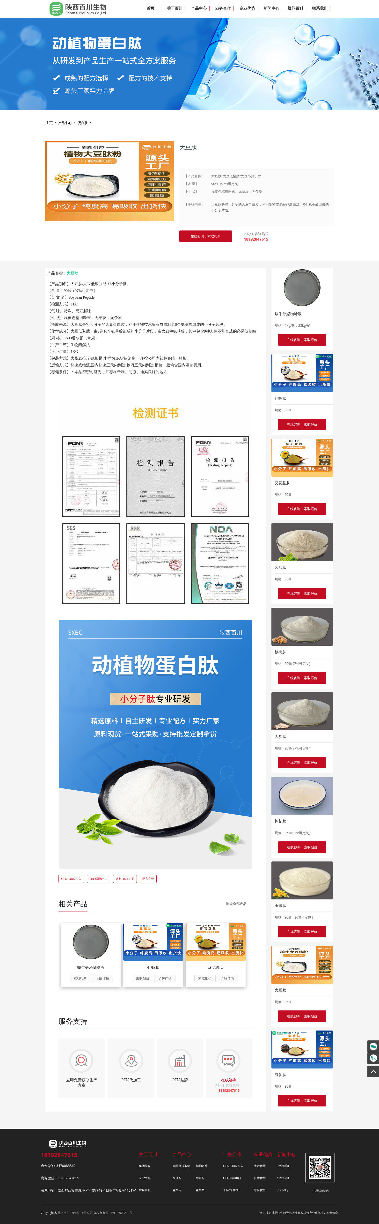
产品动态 (283, 1190)
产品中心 (65, 122)
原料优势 (260, 1190)
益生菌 (200, 1190)
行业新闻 (283, 1178)
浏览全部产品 (236, 903)
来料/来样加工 (125, 879)
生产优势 (260, 1166)
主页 (49, 122)
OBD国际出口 (99, 879)
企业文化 (145, 1178)
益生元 (177, 1190)
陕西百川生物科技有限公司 (75, 1213)
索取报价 (80, 978)
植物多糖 (202, 1166)
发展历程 (145, 1190)
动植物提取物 (181, 1166)
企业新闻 (283, 1166)
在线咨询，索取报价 (302, 339)
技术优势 (260, 1178)
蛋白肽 (83, 122)
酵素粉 (200, 1178)
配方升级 (148, 879)
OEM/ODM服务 (71, 879)
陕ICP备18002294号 (119, 1213)
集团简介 (145, 1166)
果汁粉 (177, 1178)
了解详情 (102, 978)
